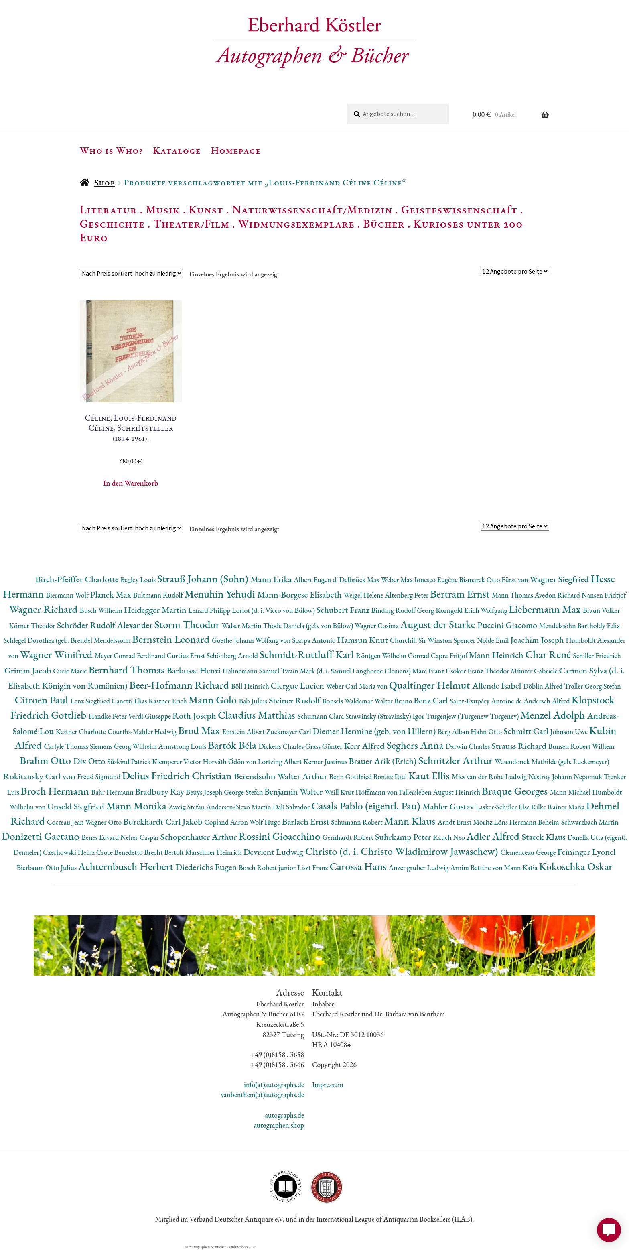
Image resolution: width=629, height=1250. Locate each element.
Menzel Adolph (553, 715)
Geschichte (112, 223)
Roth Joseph (195, 716)
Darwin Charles (468, 746)
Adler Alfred (494, 836)
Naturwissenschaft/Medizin (312, 209)
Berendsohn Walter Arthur (281, 776)
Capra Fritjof (450, 655)
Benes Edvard (100, 837)
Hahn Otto (487, 731)
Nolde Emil (493, 640)
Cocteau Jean (66, 822)
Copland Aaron (227, 822)
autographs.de (284, 1115)
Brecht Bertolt (164, 852)
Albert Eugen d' (316, 579)
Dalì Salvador (292, 806)
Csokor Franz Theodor (478, 670)
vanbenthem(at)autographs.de (262, 1094)
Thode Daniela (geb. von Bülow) (309, 625)
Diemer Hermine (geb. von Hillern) (375, 731)
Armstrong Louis (183, 746)
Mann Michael (571, 792)
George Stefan (244, 792)
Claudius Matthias (257, 715)
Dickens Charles (281, 746)
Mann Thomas (513, 595)
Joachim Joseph (538, 640)
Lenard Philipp (210, 610)
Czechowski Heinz (69, 852)
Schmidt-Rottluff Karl (308, 654)
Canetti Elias (130, 700)
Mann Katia (521, 867)
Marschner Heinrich (214, 852)
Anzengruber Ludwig (419, 867)
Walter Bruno (394, 700)
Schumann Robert (357, 822)
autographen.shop (279, 1125)
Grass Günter (324, 746)
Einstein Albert (244, 731)
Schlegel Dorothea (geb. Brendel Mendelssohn (68, 640)
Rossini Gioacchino (281, 836)
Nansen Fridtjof (604, 595)
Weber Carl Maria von (357, 686)
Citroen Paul (42, 700)
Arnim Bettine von (477, 867)
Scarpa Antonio (314, 640)
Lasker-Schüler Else (503, 806)
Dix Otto (90, 761)
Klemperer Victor (177, 761)
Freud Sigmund (99, 776)
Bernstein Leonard (172, 639)
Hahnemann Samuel (251, 670)
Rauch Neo (450, 837)
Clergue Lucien (298, 685)
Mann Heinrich (497, 655)
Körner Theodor (33, 625)
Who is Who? (111, 150)
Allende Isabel (497, 685)
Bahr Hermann (113, 792)
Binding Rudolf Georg (403, 610)
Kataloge (177, 150)
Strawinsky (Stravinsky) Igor (385, 716)
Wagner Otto (104, 822)
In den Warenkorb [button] (130, 483)
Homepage (236, 150)
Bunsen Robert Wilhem (581, 746)
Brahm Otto (46, 760)
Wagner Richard (44, 609)
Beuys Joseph (205, 792)
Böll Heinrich (250, 686)
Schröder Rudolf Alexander (105, 625)
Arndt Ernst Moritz (466, 822)
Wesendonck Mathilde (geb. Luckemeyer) (552, 761)
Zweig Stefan (187, 806)
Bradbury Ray (160, 791)
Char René (549, 654)
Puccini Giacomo (508, 625)
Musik (163, 209)
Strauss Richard (519, 746)
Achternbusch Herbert (127, 866)
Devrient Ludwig (274, 852)
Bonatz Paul (390, 776)
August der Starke (438, 624)
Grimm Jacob (28, 670)
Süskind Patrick (129, 761)
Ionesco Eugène (436, 579)
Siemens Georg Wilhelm (124, 746)
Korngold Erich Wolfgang (472, 610)
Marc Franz (429, 670)
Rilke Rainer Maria (558, 806)
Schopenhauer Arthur (199, 837)
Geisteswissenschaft (459, 209)
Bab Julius (253, 700)
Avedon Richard (558, 595)
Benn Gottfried (351, 776)
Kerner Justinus (326, 761)
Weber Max (397, 579)
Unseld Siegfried (76, 806)
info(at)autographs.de (274, 1084)
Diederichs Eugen (207, 867)
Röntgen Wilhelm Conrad (393, 655)
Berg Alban (454, 731)
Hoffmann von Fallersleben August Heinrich (418, 792)
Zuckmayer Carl (289, 731)
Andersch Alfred (547, 700)
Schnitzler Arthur (456, 760)
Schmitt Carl (526, 731)
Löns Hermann (516, 822)
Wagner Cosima (377, 625)
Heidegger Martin (156, 610)
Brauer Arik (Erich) (383, 761)
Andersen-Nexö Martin (239, 806)
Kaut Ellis (430, 775)
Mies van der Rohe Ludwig (490, 776)
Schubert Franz (344, 610)
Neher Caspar (140, 837)
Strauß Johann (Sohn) (203, 578)
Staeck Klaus (544, 837)
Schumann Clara (321, 716)
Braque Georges (516, 791)
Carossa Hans (358, 866)
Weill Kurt (340, 792)
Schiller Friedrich (597, 655)
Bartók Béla (233, 745)
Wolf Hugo (266, 822)
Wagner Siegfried (560, 579)
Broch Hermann (56, 791)
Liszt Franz (313, 867)
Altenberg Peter (407, 595)
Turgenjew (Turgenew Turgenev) (473, 716)
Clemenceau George (528, 852)
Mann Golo (214, 700)
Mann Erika (272, 579)
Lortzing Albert (281, 761)
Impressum (327, 1084)
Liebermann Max (546, 609)
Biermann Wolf (68, 595)
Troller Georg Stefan (592, 686)
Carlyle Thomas (66, 746)
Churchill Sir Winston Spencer (433, 640)
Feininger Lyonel (587, 852)
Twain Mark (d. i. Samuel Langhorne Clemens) (346, 670)
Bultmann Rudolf (159, 595)
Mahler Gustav (449, 806)
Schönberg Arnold (233, 655)
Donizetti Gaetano (41, 836)
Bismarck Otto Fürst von (494, 579)
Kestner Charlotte (82, 731)
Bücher (383, 223)
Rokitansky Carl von (40, 776)
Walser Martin (242, 625)
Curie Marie (70, 670)
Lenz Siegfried (91, 700)
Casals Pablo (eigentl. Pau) (366, 806)
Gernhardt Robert (349, 837)
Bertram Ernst (461, 594)
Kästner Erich (168, 700)
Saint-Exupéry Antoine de (486, 700)
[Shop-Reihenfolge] (131, 273)
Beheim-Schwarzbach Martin (578, 822)
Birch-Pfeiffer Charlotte (77, 579)
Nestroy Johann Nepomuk (566, 776)
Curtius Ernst (187, 655)
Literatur (108, 209)
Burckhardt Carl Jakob (163, 821)
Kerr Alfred (365, 746)
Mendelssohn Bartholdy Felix (579, 625)
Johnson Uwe (569, 731)
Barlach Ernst (306, 821)
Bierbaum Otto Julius (47, 867)
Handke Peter (108, 716)
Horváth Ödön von (230, 761)
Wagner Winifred (57, 654)
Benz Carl (432, 700)
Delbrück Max (360, 579)
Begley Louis (138, 579)
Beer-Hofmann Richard (180, 685)
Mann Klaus (410, 821)
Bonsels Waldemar (348, 700)
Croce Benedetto (120, 852)
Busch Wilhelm (102, 610)
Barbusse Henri (195, 670)
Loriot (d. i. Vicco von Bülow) (274, 610)
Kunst (206, 209)
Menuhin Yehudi (221, 594)
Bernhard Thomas (127, 670)
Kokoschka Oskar (576, 866)
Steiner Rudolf (295, 700)
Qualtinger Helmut (431, 685)
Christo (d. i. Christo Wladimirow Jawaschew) (403, 851)
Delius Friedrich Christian (178, 775)
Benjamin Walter (294, 791)
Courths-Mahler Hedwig (143, 731)
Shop (104, 182)
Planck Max (111, 594)
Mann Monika (137, 806)
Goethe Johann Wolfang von (252, 640)
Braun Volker (601, 610)
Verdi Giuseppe (150, 716)
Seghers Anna (416, 745)
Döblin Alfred (543, 686)
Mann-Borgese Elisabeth (300, 594)
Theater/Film (191, 223)
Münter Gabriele (535, 670)
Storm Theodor (188, 624)
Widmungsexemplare (296, 223)
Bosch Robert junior (268, 867)
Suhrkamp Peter (404, 837)
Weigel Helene (364, 595)
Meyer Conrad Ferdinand (131, 655)
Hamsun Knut (363, 640)
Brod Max (200, 730)
